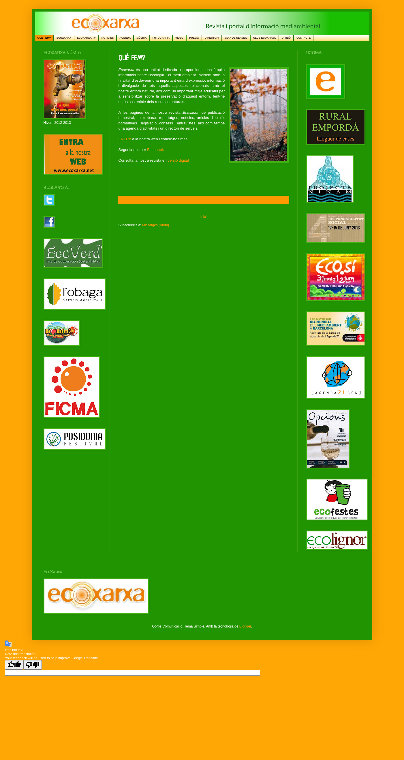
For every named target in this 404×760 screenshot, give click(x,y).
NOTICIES (108, 37)
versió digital (178, 160)
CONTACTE (303, 37)
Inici (203, 217)
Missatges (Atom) (155, 225)
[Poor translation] (32, 665)
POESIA (194, 37)
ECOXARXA (64, 37)
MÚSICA (141, 37)
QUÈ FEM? (44, 37)
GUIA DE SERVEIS (236, 37)
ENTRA (125, 139)
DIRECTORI (212, 37)
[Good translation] (14, 665)
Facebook (155, 149)
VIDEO (179, 37)
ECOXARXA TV (86, 37)
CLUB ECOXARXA (264, 37)
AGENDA (125, 37)
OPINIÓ (286, 37)
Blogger (245, 626)
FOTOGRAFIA (161, 37)
